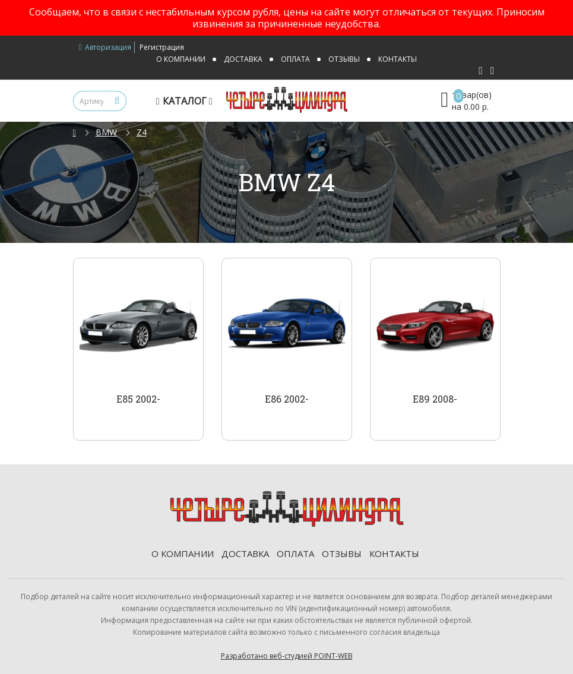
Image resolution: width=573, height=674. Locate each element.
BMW (106, 132)
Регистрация (162, 47)
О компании (180, 59)
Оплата (295, 59)
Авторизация (105, 47)
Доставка (243, 59)
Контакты (397, 59)
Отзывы (344, 59)
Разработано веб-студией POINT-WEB (287, 656)
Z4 (142, 132)
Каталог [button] (186, 100)
